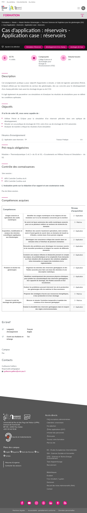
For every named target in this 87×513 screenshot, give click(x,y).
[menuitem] (22, 503)
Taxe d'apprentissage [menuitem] (54, 462)
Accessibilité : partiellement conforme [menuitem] (41, 510)
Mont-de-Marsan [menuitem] (27, 452)
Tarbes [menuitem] (8, 456)
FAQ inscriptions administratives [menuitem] (58, 419)
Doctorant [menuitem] (50, 482)
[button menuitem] (83, 8)
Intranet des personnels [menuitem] (55, 433)
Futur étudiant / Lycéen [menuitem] (55, 479)
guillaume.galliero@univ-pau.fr (14, 371)
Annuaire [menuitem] (51, 436)
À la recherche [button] (22, 2)
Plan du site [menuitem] (51, 443)
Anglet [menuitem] (7, 452)
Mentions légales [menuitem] (19, 510)
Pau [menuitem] (37, 452)
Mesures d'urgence (12, 462)
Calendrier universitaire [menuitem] (55, 423)
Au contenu (11, 2)
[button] (75, 15)
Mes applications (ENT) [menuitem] (56, 429)
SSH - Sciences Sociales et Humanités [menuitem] (60, 453)
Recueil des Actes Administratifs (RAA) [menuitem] (61, 486)
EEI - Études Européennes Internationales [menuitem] (62, 450)
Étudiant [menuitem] (50, 476)
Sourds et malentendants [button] (18, 437)
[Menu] (78, 8)
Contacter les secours (13, 466)
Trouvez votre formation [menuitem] (55, 439)
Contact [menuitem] (49, 489)
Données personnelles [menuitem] (66, 510)
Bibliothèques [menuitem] (52, 472)
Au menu (32, 2)
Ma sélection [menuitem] (51, 426)
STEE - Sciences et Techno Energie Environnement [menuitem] (59, 457)
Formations (6, 22)
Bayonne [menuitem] (15, 452)
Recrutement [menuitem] (51, 465)
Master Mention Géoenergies (29, 22)
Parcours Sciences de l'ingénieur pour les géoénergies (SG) (63, 22)
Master (14, 22)
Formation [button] (11, 15)
